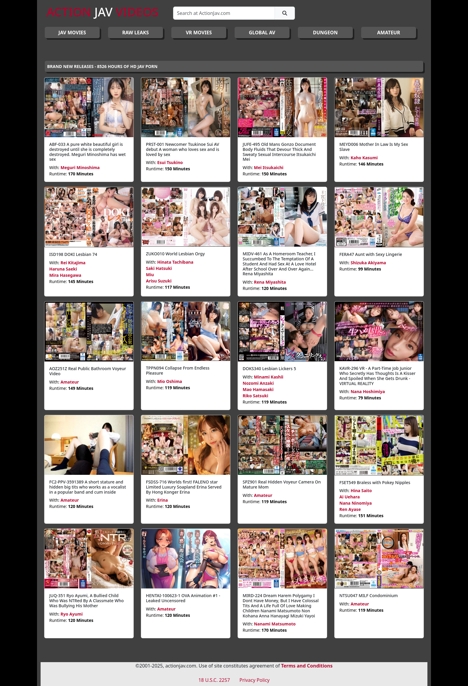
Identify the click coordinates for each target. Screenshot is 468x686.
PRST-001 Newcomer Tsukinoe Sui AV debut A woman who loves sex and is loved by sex (182, 149)
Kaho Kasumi (364, 157)
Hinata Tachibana (175, 262)
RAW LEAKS (135, 32)
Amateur (70, 382)
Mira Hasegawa (65, 275)
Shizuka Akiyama (368, 262)
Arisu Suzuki (159, 281)
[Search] (224, 13)
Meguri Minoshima (80, 167)
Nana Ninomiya (355, 503)
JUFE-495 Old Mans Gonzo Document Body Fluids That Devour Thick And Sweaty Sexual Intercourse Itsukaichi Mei (279, 151)
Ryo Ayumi (72, 614)
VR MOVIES (199, 32)
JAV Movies (72, 32)
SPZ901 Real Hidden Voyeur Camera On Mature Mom (282, 484)
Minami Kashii (269, 377)
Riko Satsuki (255, 395)
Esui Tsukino (170, 162)
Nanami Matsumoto (275, 624)
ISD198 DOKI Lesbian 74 (73, 254)
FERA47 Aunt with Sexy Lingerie (370, 254)
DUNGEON (325, 32)
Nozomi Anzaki (258, 383)
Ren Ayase (350, 509)
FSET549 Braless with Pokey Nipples (374, 482)
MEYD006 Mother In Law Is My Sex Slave (373, 146)
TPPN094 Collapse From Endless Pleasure (178, 370)
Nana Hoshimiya (368, 391)
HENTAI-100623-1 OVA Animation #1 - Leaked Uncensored (183, 598)
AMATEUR (388, 32)
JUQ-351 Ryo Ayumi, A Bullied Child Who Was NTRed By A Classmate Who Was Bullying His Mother (86, 600)
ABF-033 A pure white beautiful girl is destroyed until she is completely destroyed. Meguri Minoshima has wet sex (87, 151)
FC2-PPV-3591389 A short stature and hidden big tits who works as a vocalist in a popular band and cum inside (87, 487)
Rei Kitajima (73, 262)
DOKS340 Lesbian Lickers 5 (269, 368)
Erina (162, 500)
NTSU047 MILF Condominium (368, 595)
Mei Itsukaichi (269, 167)
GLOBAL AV (262, 32)
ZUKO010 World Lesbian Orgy (175, 254)
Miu (150, 274)
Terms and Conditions (307, 665)
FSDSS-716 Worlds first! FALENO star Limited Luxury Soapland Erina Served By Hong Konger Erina (183, 487)
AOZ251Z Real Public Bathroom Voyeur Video (87, 371)
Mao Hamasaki (258, 389)
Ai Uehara (349, 497)
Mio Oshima (169, 381)
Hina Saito (361, 490)
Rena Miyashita (270, 282)
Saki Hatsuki (159, 268)
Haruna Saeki (63, 269)
